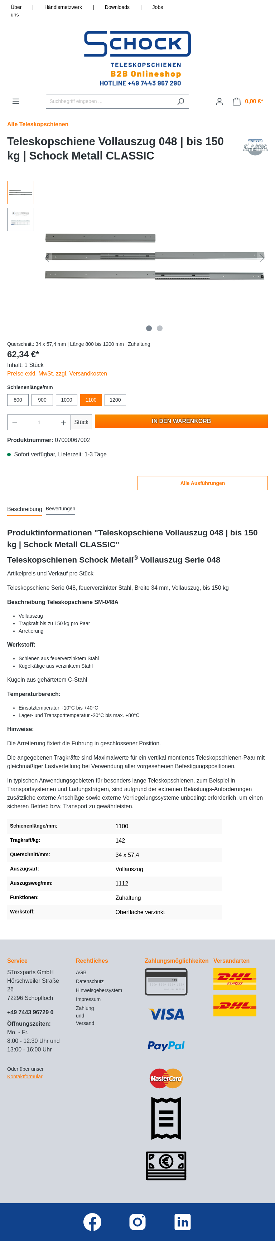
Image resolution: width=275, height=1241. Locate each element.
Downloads (117, 7)
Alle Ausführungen (202, 483)
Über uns (16, 11)
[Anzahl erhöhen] (63, 422)
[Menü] (15, 101)
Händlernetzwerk (63, 7)
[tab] (24, 509)
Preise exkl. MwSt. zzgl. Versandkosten (57, 374)
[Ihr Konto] (219, 101)
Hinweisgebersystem (99, 990)
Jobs (158, 7)
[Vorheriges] (46, 258)
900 (42, 400)
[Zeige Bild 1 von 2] (149, 328)
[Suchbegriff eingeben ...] (109, 101)
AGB (81, 972)
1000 (66, 400)
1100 (90, 400)
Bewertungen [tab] (61, 508)
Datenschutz (90, 981)
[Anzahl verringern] (14, 422)
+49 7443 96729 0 (30, 1012)
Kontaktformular (24, 1076)
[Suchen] (180, 101)
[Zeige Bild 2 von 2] (160, 328)
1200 (115, 400)
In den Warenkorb (181, 421)
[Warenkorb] (248, 101)
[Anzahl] (39, 422)
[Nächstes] (262, 258)
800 (18, 400)
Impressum (88, 999)
